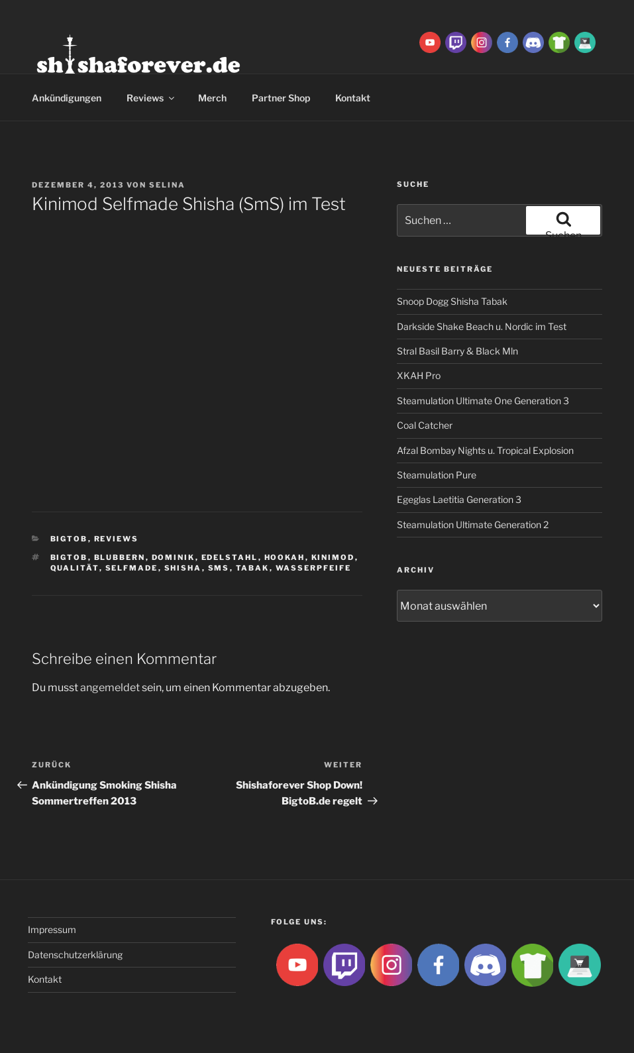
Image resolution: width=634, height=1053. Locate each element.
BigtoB (69, 538)
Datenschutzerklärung (75, 954)
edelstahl (229, 557)
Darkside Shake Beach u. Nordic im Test (481, 326)
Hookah (284, 557)
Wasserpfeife (314, 568)
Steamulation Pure (436, 474)
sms (219, 568)
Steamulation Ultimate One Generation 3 (483, 400)
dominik (173, 557)
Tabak (253, 568)
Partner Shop (281, 97)
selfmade (131, 568)
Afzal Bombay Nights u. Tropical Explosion (485, 450)
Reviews (151, 97)
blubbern (120, 557)
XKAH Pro (419, 375)
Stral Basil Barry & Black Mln (457, 351)
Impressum (52, 929)
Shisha (183, 568)
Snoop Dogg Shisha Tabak (452, 301)
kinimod (333, 557)
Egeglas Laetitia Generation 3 (459, 499)
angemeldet (110, 687)
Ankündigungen (66, 97)
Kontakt (352, 97)
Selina (167, 185)
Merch (212, 97)
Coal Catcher (424, 425)
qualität (74, 568)
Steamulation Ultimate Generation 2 (473, 524)
